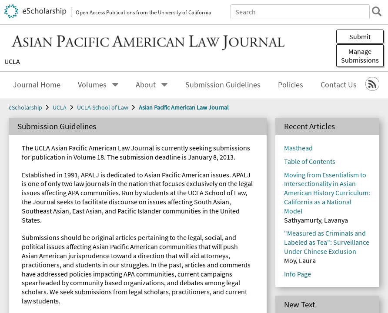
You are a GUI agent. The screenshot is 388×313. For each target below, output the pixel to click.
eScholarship (39, 219)
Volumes (40, 158)
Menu (19, 136)
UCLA (13, 109)
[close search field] (13, 62)
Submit (16, 118)
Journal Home (40, 150)
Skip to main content (32, 7)
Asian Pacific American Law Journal (72, 242)
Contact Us (36, 189)
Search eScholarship (31, 26)
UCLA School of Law (51, 235)
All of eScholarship (47, 46)
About (37, 166)
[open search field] (6, 70)
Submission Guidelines (53, 174)
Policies (32, 182)
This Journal (100, 46)
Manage (34, 127)
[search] (6, 62)
